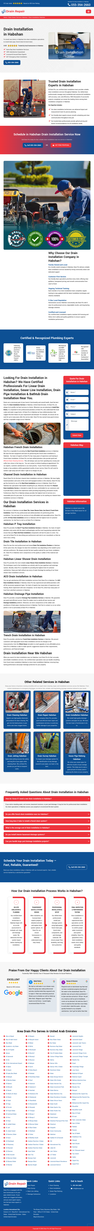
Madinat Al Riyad (77, 1073)
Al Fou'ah (9, 1107)
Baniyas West (32, 1161)
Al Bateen (9, 1084)
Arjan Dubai (31, 1151)
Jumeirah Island (77, 1040)
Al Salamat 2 (32, 1087)
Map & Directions (38, 1217)
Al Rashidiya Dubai (34, 1077)
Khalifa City (75, 1060)
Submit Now (77, 435)
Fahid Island (54, 1117)
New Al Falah (76, 1113)
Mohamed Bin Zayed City (80, 1094)
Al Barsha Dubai (11, 1080)
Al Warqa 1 (31, 1114)
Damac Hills (54, 1063)
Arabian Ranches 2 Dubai (35, 1141)
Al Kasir (8, 1138)
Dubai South (53, 1104)
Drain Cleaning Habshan (17, 715)
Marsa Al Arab (76, 1084)
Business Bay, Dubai (56, 1050)
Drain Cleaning (54, 1185)
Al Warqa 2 (31, 1117)
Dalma (52, 1060)
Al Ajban (8, 1067)
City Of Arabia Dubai (56, 1053)
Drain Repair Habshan (47, 715)
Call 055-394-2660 (33, 145)
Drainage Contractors (33, 1194)
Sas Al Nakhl (76, 1133)
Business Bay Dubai (56, 1046)
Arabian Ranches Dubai (35, 1148)
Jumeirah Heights (77, 1036)
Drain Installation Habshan (37, 17)
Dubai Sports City (55, 1107)
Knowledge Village (78, 1067)
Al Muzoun (31, 1060)
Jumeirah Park (76, 1046)
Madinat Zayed (76, 1077)
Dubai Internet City (55, 1084)
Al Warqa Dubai (32, 1121)
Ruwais (74, 1130)
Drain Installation (55, 1188)
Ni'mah (74, 1117)
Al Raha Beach (32, 1070)
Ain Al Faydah (10, 1050)
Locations (53, 1194)
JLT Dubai (53, 1155)
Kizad (74, 1063)
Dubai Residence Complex (58, 1097)
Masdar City (76, 1087)
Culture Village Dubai (56, 1057)
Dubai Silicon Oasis (56, 1101)
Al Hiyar (8, 1121)
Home (5, 17)
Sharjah (74, 1140)
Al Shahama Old (33, 1094)
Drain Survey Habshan (47, 756)
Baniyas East (32, 1158)
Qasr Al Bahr (76, 1123)
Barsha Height (32, 1165)
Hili (51, 1141)
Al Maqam (31, 1036)
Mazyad (74, 1090)
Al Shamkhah (32, 1101)
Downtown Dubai (55, 1070)
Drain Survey (31, 1188)
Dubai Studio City (55, 1111)
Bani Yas (30, 1155)
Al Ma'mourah (10, 1155)
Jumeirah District (55, 1165)
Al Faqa (8, 1104)
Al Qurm (30, 1067)
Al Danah (8, 1090)
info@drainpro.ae (77, 1189)
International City (55, 1145)
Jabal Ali (52, 1148)
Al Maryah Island (33, 1040)
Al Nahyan (31, 1063)
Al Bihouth (9, 1087)
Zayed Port (75, 1164)
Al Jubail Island (10, 1131)
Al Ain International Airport (14, 1063)
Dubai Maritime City (56, 1094)
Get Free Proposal (61, 145)
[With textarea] (79, 425)
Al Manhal (9, 1165)
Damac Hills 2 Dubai (56, 1067)
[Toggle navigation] (88, 11)
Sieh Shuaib (76, 1144)
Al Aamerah (9, 1057)
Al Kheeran (9, 1151)
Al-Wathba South (33, 1138)
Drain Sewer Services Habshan (18, 17)
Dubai (52, 1073)
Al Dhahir (8, 1097)
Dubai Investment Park (57, 1087)
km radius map (77, 472)
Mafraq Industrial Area (79, 1080)
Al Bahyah (9, 1077)
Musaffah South (77, 1110)
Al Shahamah (32, 1097)
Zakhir (74, 1157)
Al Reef (30, 1080)
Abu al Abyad (10, 1036)
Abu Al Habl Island (11, 1040)
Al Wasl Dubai (32, 1128)
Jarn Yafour (53, 1151)
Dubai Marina (54, 1090)
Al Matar (30, 1043)
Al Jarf (8, 1128)
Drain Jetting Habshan (17, 756)
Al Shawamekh (32, 1104)
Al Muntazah (32, 1050)
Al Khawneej (9, 1145)
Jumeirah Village (77, 1050)
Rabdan (74, 1127)
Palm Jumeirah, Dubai (79, 1120)
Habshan (53, 1134)
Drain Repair (31, 1185)
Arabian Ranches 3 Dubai (35, 1145)
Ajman (8, 1053)
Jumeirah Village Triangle (80, 1057)
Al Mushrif (31, 1053)
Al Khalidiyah (10, 1141)
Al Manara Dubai (11, 1161)
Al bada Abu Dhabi (11, 1073)
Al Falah (8, 1101)
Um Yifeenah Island (78, 1150)
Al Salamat (31, 1084)
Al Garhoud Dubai (11, 1114)
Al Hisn (8, 1117)
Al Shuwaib (31, 1107)
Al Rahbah (31, 1073)
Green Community (55, 1131)
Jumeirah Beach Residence (58, 1161)
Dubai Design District (56, 1077)
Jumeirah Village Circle (79, 1053)
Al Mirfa (30, 1046)
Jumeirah (53, 1158)
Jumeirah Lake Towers (79, 1043)
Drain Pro (47, 1229)
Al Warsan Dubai (33, 1124)
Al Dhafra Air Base (11, 1094)
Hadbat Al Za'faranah (56, 1138)
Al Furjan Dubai (10, 1111)
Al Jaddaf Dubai (11, 1124)
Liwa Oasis (75, 1070)
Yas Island (75, 1154)
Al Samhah (31, 1090)
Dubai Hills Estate (55, 1080)
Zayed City (75, 1161)
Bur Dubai (53, 1043)
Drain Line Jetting (32, 1191)
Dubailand (53, 1114)
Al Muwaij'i (31, 1057)
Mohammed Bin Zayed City (80, 1103)
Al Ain (7, 1060)
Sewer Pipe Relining (56, 1191)
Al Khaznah (9, 1148)
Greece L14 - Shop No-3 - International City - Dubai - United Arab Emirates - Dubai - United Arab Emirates (17, 1214)
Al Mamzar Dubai (11, 1158)
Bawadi (52, 1036)
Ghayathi (53, 1128)
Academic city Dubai (12, 1046)
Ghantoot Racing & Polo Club (59, 1121)
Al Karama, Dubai (11, 1134)
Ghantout (53, 1124)
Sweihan (74, 1147)
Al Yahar (30, 1134)
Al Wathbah (31, 1131)
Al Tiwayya (31, 1111)
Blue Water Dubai (55, 1040)
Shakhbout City (76, 1137)
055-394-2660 (79, 5)
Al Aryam (8, 1070)
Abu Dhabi (9, 1043)
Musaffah (75, 1106)
